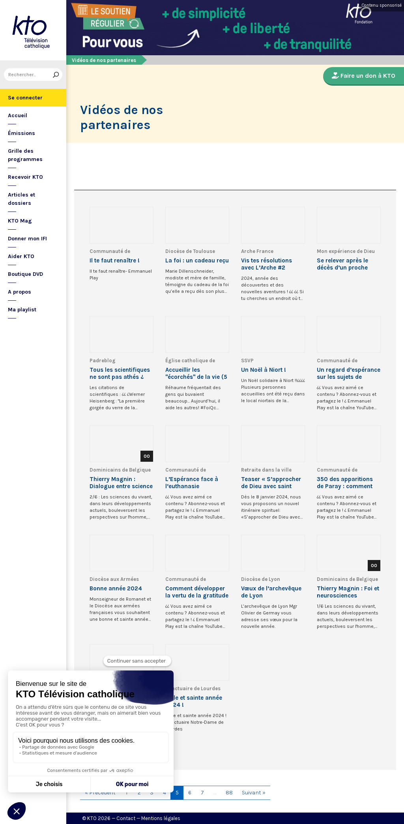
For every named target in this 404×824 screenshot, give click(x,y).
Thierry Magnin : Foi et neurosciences (348, 592)
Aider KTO (21, 256)
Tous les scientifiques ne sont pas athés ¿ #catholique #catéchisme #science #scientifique (121, 373)
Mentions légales (160, 818)
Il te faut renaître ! (115, 260)
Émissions (21, 133)
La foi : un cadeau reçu (197, 260)
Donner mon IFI (27, 238)
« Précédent (100, 792)
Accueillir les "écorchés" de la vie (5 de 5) (196, 373)
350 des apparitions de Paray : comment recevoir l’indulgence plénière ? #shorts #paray (346, 483)
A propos (19, 291)
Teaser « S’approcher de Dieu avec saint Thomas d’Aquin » (271, 483)
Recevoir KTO (25, 177)
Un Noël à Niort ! (263, 369)
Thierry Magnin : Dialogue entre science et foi (121, 483)
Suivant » (254, 792)
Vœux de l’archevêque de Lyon (271, 592)
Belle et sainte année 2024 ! (193, 701)
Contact (125, 818)
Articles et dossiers (21, 198)
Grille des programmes (25, 155)
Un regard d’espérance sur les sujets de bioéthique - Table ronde (348, 373)
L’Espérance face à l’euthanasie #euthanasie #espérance (191, 483)
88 (229, 792)
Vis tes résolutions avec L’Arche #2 (266, 264)
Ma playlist (22, 309)
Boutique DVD (25, 274)
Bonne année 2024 (116, 588)
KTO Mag (20, 220)
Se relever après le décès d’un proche (342, 264)
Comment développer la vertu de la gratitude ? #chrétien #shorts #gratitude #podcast (196, 592)
